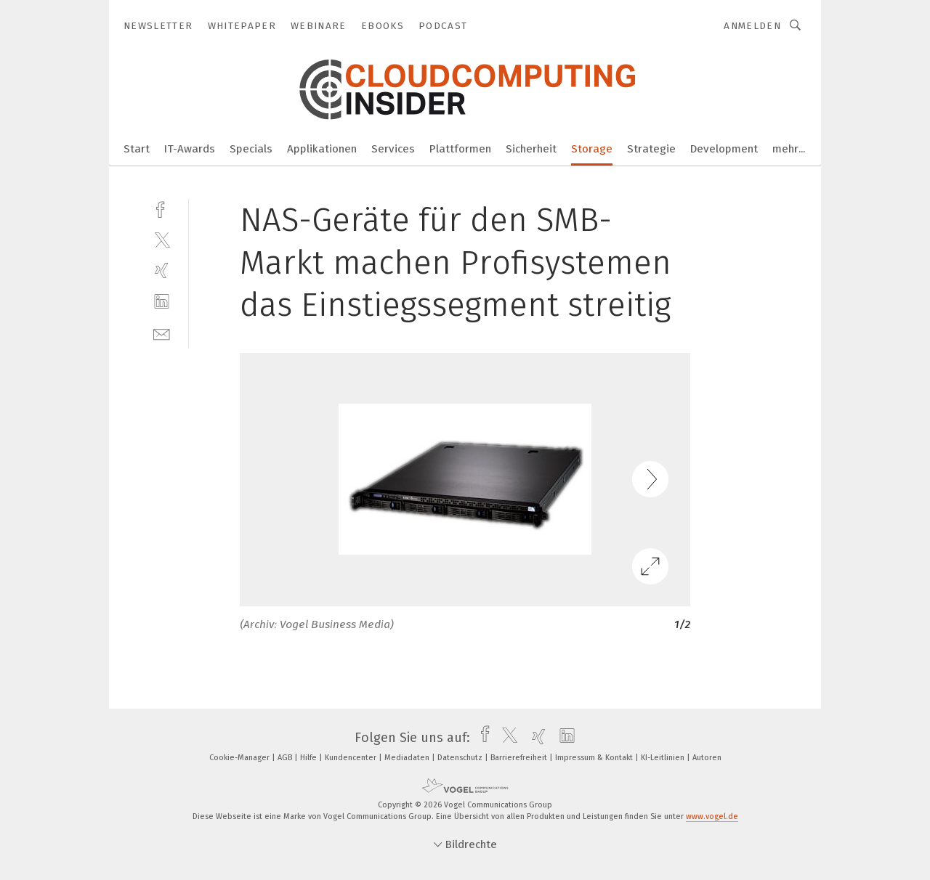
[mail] (162, 333)
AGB (286, 757)
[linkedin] (162, 302)
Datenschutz (461, 757)
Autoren (706, 757)
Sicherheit (531, 148)
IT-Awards (189, 148)
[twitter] (162, 239)
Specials (251, 148)
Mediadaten (408, 757)
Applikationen (322, 148)
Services (393, 148)
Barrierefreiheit (519, 757)
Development (724, 148)
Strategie (651, 148)
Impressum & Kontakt (595, 757)
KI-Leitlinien (664, 757)
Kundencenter (352, 757)
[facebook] (162, 208)
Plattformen (460, 148)
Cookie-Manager (240, 757)
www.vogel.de (712, 816)
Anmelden (752, 26)
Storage (591, 148)
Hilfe (309, 757)
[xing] (162, 270)
